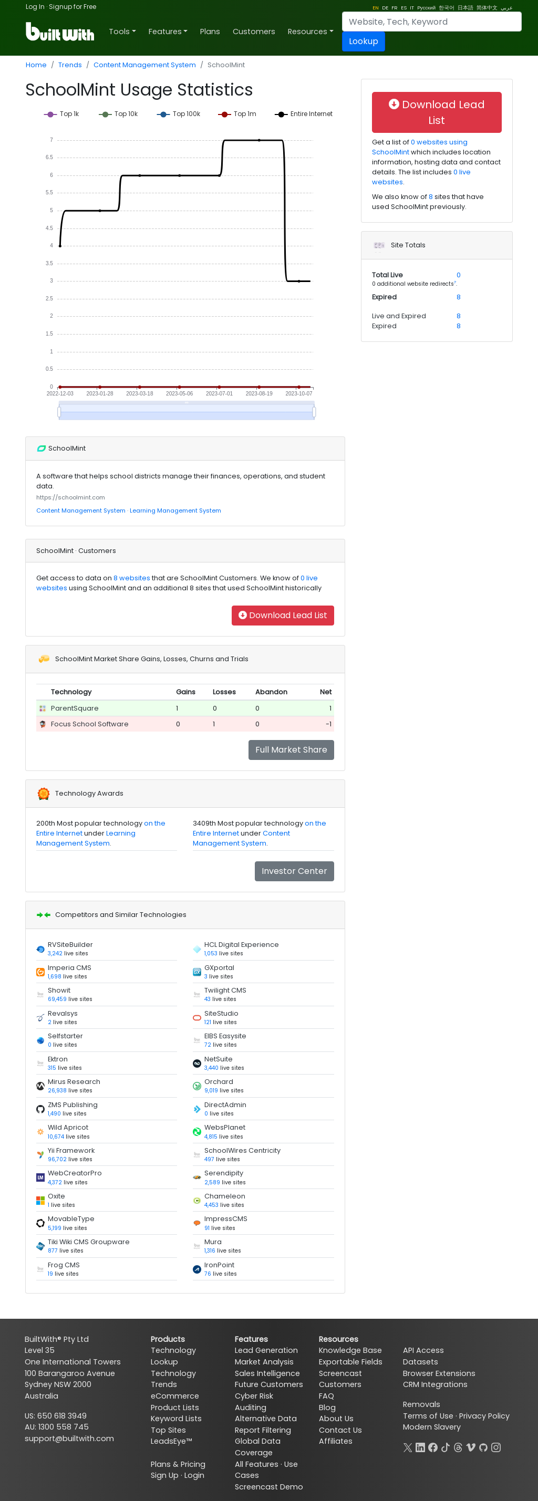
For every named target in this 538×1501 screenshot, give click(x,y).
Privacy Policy (484, 1416)
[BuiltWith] (60, 31)
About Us (336, 1418)
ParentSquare (75, 708)
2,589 (212, 1182)
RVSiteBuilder (70, 944)
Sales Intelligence (267, 1373)
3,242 (55, 953)
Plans (210, 31)
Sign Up (165, 1475)
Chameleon (224, 1196)
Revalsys (63, 1013)
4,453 (211, 1205)
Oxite (56, 1196)
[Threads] (458, 1446)
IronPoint (219, 1264)
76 (207, 1274)
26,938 (57, 1091)
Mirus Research (74, 1081)
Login (194, 1475)
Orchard (218, 1081)
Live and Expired (399, 315)
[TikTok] (445, 1446)
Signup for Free (72, 6)
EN (376, 7)
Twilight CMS (225, 990)
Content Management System (145, 64)
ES (404, 7)
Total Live (387, 274)
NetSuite (218, 1059)
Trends (70, 64)
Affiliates (336, 1441)
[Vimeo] (470, 1446)
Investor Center (294, 871)
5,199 (54, 1228)
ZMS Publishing (73, 1104)
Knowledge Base (350, 1350)
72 (207, 1045)
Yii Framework (71, 1150)
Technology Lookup (173, 1356)
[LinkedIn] (420, 1446)
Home (36, 64)
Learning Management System (175, 510)
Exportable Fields (350, 1362)
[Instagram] (496, 1446)
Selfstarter (65, 1035)
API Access (423, 1350)
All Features (256, 1464)
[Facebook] (433, 1446)
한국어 (446, 7)
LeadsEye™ (171, 1441)
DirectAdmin (225, 1104)
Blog (327, 1407)
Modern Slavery (432, 1427)
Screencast (340, 1373)
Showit (59, 990)
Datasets (420, 1362)
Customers (254, 31)
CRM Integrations (435, 1384)
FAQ (326, 1396)
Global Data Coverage (258, 1447)
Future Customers (269, 1384)
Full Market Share (291, 750)
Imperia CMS (69, 967)
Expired (384, 297)
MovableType (71, 1218)
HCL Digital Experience (241, 944)
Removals (421, 1404)
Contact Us (340, 1430)
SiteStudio (221, 1013)
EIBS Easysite (225, 1035)
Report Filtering (263, 1430)
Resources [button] (307, 31)
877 (53, 1251)
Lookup (363, 41)
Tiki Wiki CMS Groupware (89, 1241)
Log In (35, 6)
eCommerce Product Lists (175, 1402)
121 (207, 1022)
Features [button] (165, 31)
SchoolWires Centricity (242, 1150)
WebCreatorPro (75, 1173)
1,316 (209, 1251)
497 (209, 1159)
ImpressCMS (225, 1218)
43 (207, 999)
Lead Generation (266, 1350)
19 (50, 1274)
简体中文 (487, 7)
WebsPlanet (224, 1127)
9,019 (211, 1091)
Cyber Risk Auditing (254, 1402)
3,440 (211, 1068)
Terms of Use (428, 1416)
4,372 (55, 1182)
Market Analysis (264, 1362)
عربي (507, 7)
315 (52, 1068)
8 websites (131, 578)
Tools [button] (119, 31)
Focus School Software (90, 724)
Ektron (58, 1059)
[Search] (432, 22)
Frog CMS (64, 1264)
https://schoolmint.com (70, 497)
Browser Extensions (439, 1373)
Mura (213, 1241)
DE (385, 7)
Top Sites (168, 1430)
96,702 (57, 1159)
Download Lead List (283, 615)
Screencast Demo (269, 1487)
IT (412, 7)
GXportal (219, 967)
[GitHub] (483, 1446)
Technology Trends (173, 1379)
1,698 (54, 977)
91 (207, 1228)
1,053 (211, 953)
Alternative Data (266, 1418)
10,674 (56, 1137)
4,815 (211, 1137)
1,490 (54, 1114)
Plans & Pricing (178, 1464)
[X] (407, 1446)
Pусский (426, 7)
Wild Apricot (68, 1127)
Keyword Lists (176, 1418)
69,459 (57, 999)
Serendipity (223, 1173)
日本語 (465, 7)
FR (394, 7)
